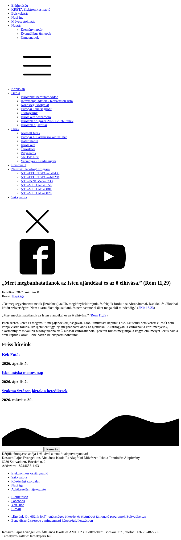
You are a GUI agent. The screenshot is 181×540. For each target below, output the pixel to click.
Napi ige (17, 17)
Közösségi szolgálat (35, 105)
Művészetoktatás (23, 21)
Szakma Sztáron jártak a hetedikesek (34, 390)
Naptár (16, 25)
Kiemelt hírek (30, 133)
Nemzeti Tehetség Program (30, 169)
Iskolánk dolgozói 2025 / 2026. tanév (47, 121)
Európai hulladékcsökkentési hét (44, 137)
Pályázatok (28, 153)
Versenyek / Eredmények (38, 161)
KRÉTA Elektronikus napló (30, 9)
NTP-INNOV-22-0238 (37, 181)
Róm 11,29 (98, 315)
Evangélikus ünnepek (36, 33)
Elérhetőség (19, 5)
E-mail (16, 509)
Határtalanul (29, 141)
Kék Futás (11, 354)
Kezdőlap (18, 89)
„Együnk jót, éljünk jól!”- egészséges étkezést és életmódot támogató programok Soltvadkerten (78, 516)
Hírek (15, 129)
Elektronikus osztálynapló (29, 473)
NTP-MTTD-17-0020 (36, 193)
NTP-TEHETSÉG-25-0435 (40, 173)
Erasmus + (18, 165)
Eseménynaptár (31, 29)
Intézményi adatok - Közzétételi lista (47, 101)
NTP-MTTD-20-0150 (36, 185)
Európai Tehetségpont (36, 109)
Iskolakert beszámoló (36, 117)
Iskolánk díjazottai (34, 125)
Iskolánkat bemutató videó (39, 97)
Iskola (15, 93)
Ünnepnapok (30, 37)
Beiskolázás (19, 13)
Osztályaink (29, 113)
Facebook (18, 501)
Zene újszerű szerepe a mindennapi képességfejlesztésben (52, 520)
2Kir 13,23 (146, 308)
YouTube (17, 505)
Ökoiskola (28, 149)
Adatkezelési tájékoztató (28, 489)
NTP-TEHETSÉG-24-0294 (40, 177)
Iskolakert (28, 145)
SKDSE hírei (30, 157)
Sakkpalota (19, 197)
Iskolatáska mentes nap (22, 372)
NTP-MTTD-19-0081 (36, 189)
